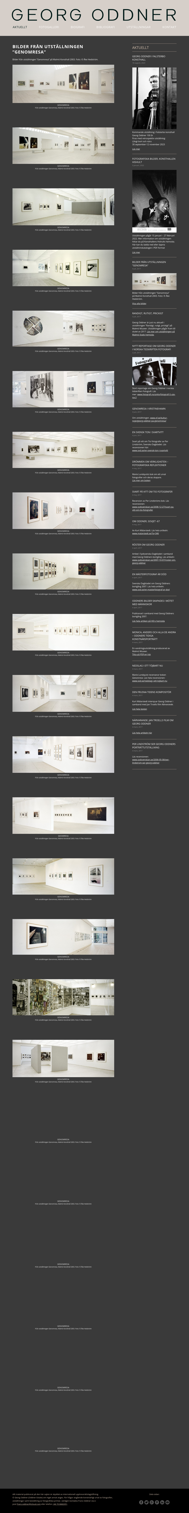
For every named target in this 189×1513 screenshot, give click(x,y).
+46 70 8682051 (60, 1504)
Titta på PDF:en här (141, 654)
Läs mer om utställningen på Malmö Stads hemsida (153, 333)
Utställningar (138, 27)
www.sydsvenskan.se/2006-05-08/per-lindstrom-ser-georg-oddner (150, 761)
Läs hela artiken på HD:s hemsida (148, 621)
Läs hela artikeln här (142, 733)
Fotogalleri (49, 27)
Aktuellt (20, 27)
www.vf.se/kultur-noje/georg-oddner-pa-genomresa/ (149, 419)
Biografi (78, 27)
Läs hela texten (139, 709)
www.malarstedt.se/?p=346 (145, 533)
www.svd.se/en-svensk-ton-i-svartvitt (150, 450)
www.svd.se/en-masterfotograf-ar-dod (151, 589)
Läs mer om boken (141, 480)
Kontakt (169, 27)
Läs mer (136, 149)
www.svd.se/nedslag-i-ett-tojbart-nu (149, 681)
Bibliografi (105, 27)
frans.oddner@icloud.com (29, 1504)
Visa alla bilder (139, 303)
